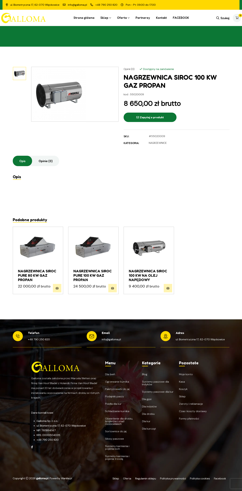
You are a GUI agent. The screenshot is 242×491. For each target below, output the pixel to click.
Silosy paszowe (114, 438)
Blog (144, 374)
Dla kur (146, 421)
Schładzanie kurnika (117, 411)
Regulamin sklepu (145, 478)
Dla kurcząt (149, 428)
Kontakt (161, 17)
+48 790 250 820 (39, 339)
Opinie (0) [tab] (46, 161)
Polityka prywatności (173, 478)
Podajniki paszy (114, 396)
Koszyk (183, 389)
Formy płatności (189, 418)
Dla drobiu (148, 414)
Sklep (104, 17)
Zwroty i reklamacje (191, 404)
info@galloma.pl (111, 339)
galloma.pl (42, 478)
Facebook (220, 478)
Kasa (182, 381)
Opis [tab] (22, 161)
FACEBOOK (181, 17)
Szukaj (222, 17)
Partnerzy (143, 17)
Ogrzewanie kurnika (117, 381)
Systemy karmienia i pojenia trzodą (117, 457)
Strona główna (84, 17)
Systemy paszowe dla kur (157, 391)
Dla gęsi (146, 399)
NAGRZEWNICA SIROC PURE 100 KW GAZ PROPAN (92, 275)
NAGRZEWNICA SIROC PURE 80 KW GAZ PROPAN (37, 275)
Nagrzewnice (158, 143)
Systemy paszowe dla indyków (155, 383)
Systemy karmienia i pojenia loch (117, 447)
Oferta (122, 17)
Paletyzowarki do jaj (117, 389)
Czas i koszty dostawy (193, 411)
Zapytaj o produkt (150, 117)
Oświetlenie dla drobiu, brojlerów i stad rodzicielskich (119, 421)
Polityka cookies (200, 478)
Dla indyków (149, 406)
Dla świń (110, 374)
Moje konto (186, 374)
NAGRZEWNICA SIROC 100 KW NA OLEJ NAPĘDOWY (148, 275)
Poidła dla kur (113, 404)
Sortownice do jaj (115, 431)
